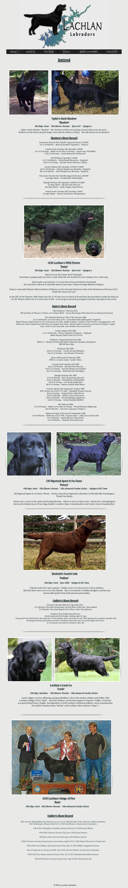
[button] (49, 51)
